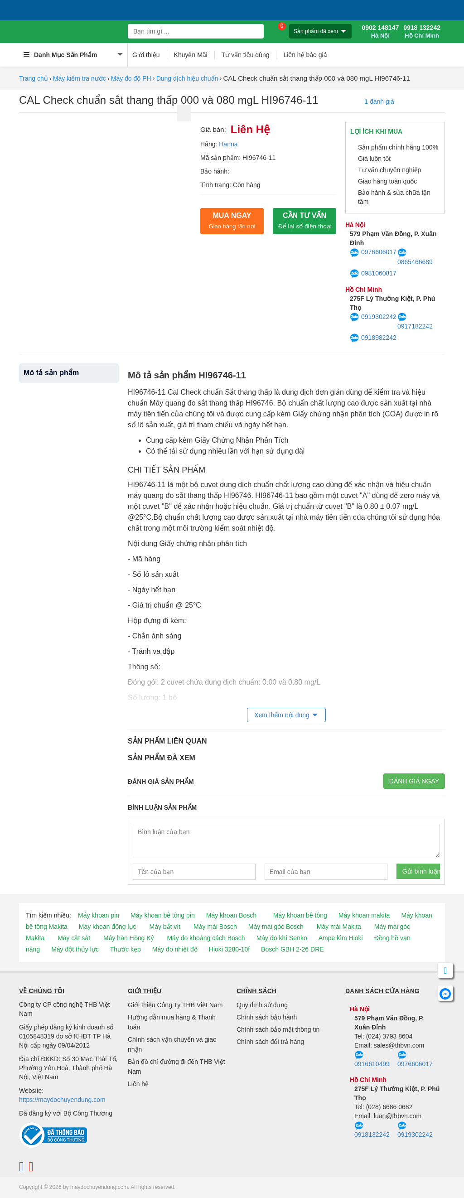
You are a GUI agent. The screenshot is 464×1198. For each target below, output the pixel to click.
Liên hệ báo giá (305, 54)
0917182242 (415, 321)
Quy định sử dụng (262, 1005)
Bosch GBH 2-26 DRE (292, 949)
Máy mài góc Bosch (276, 926)
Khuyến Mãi (191, 54)
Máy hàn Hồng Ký (128, 938)
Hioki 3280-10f (229, 949)
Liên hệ (138, 1083)
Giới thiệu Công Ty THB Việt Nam (175, 1005)
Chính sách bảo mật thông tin (278, 1029)
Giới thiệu (146, 54)
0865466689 (415, 257)
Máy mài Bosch (215, 926)
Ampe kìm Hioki (341, 938)
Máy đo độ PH (131, 78)
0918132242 (372, 1130)
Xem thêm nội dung (281, 715)
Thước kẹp (125, 949)
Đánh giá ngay (414, 781)
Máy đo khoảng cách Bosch (206, 938)
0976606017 (373, 252)
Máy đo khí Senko (281, 938)
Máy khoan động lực (107, 926)
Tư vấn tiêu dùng (246, 54)
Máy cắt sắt (74, 938)
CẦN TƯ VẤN (305, 221)
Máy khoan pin (98, 915)
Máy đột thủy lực (75, 949)
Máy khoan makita (364, 915)
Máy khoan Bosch (231, 915)
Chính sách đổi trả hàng (270, 1041)
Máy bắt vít (164, 926)
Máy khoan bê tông (300, 915)
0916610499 (372, 1059)
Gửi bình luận (421, 871)
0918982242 (373, 338)
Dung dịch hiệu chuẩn (187, 78)
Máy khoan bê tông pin (162, 915)
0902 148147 (380, 31)
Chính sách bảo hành (267, 1017)
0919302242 (373, 317)
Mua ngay (231, 221)
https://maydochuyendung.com (62, 1099)
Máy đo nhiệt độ (175, 949)
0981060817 (373, 273)
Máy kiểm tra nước (79, 78)
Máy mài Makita (339, 926)
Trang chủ (33, 78)
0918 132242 (421, 31)
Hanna (228, 144)
